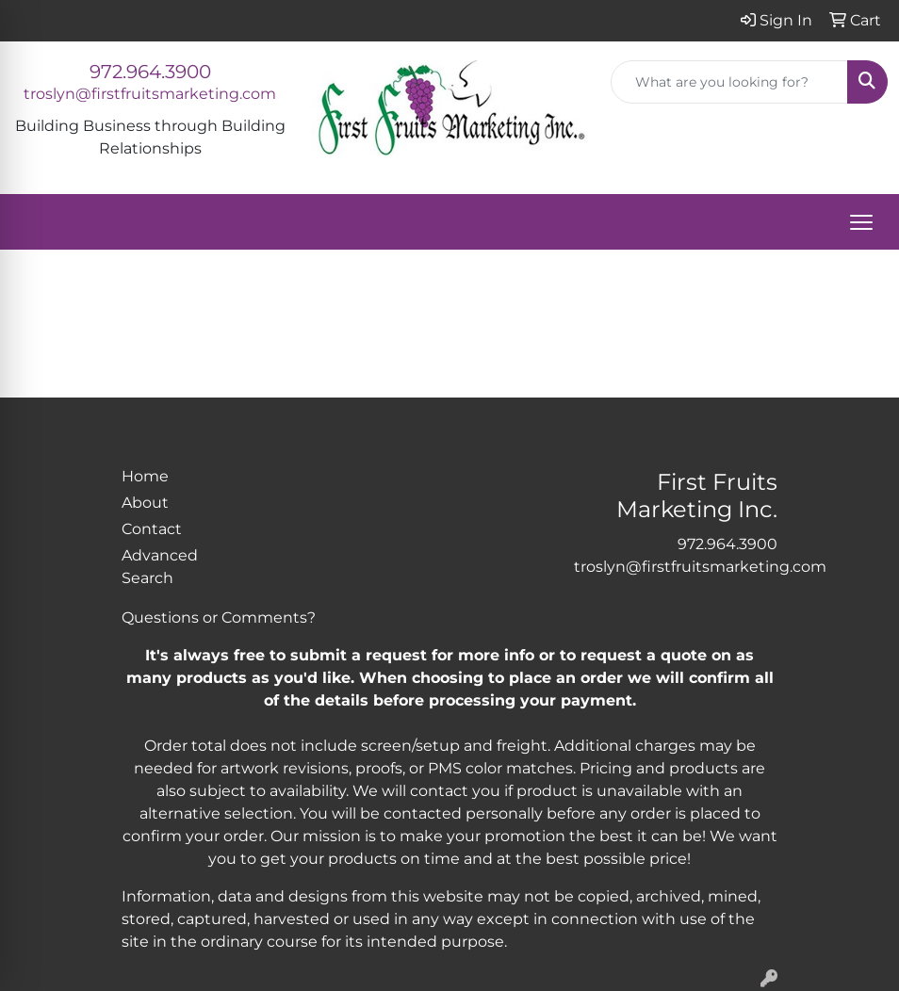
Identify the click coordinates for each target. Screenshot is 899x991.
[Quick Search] (729, 82)
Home (145, 476)
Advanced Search (160, 566)
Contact (152, 529)
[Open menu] (861, 222)
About (145, 503)
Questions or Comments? (219, 617)
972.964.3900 (150, 71)
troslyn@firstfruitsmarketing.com (150, 94)
